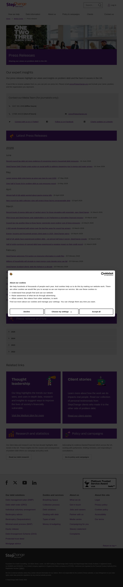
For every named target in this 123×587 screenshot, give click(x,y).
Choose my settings (61, 312)
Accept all (96, 312)
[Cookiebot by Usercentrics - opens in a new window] (102, 274)
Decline (27, 312)
